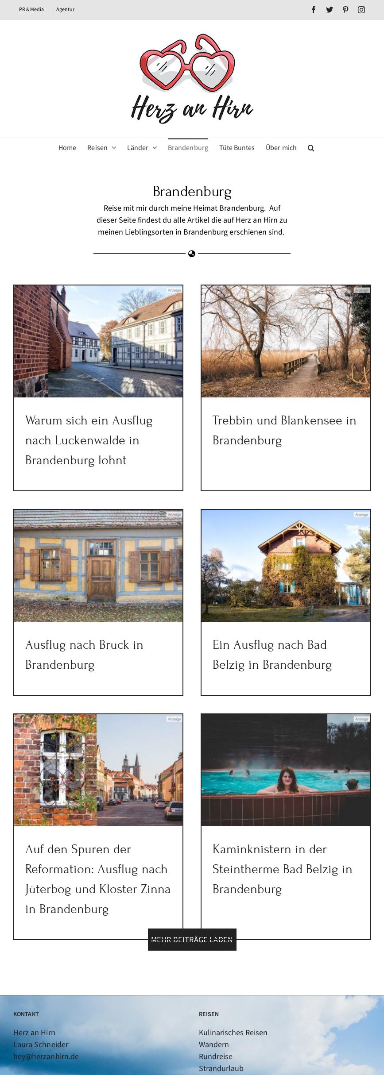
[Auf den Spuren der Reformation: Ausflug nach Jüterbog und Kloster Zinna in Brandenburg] (111, 752)
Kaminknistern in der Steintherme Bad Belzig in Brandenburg (289, 851)
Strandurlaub (221, 1029)
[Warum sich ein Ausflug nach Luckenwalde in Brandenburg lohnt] (98, 341)
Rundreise (216, 1017)
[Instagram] (58, 1051)
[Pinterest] (44, 1051)
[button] (311, 147)
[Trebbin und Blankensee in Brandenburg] (280, 341)
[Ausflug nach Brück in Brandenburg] (123, 544)
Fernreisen (217, 1053)
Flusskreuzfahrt (225, 1065)
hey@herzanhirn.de (46, 1017)
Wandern (214, 1005)
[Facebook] (16, 1051)
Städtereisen (220, 1041)
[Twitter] (30, 1051)
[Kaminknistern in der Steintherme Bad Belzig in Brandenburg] (292, 752)
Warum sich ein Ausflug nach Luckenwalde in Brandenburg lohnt (89, 440)
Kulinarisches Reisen (233, 993)
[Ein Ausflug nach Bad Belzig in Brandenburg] (267, 568)
